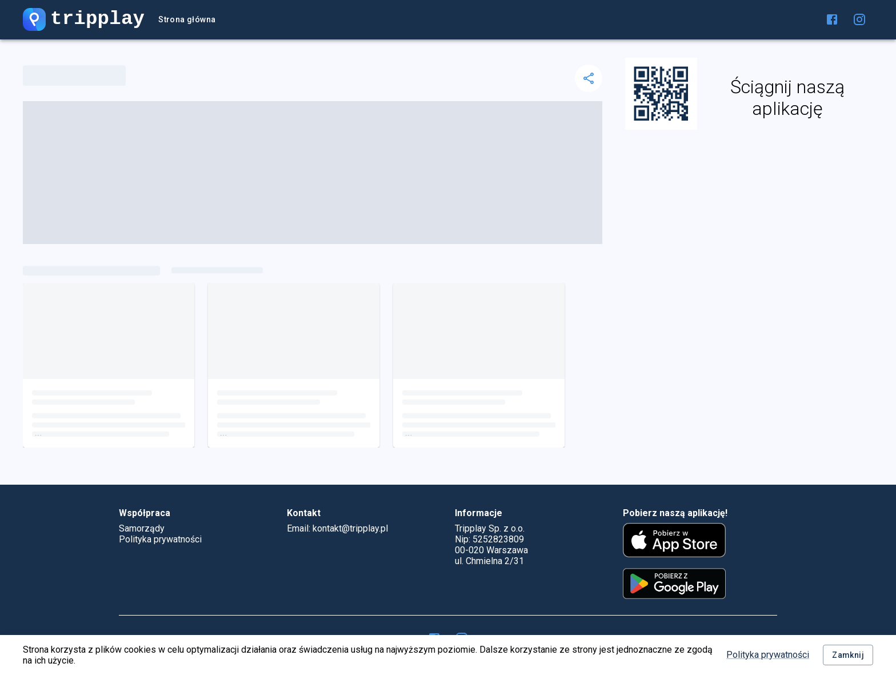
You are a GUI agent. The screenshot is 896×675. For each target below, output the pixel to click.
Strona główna (187, 19)
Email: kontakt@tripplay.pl (337, 528)
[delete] (588, 78)
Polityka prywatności (767, 654)
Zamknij (848, 655)
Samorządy (142, 528)
